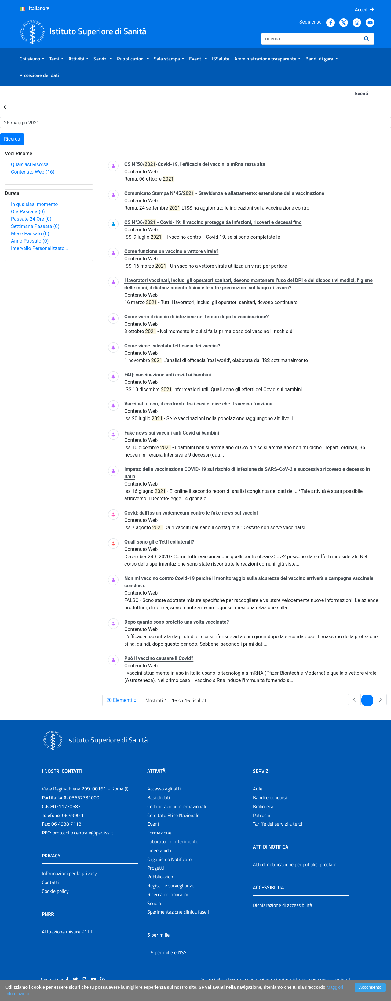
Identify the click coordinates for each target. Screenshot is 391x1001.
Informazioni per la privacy (69, 873)
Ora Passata (28, 212)
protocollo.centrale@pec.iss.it (83, 832)
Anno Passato (30, 241)
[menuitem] (32, 59)
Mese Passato (30, 234)
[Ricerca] (310, 39)
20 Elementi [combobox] (123, 700)
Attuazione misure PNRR (68, 931)
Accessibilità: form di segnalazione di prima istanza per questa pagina (273, 979)
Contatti (50, 882)
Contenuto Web (32, 172)
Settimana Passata (35, 226)
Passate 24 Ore (31, 219)
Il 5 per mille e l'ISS (167, 952)
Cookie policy (55, 891)
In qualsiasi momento (34, 204)
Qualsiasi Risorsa (30, 164)
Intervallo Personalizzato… (39, 248)
